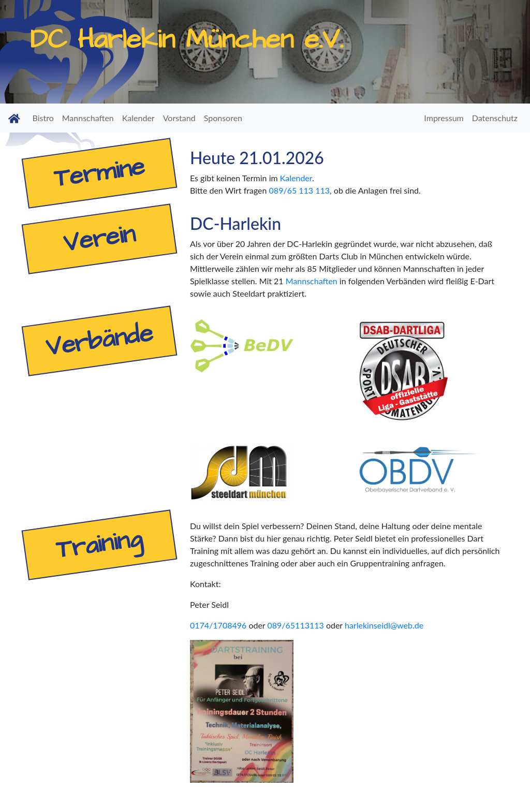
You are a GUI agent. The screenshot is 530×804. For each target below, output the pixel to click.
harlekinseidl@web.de (384, 625)
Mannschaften (311, 281)
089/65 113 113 (299, 190)
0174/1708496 (218, 625)
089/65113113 (295, 625)
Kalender (296, 178)
